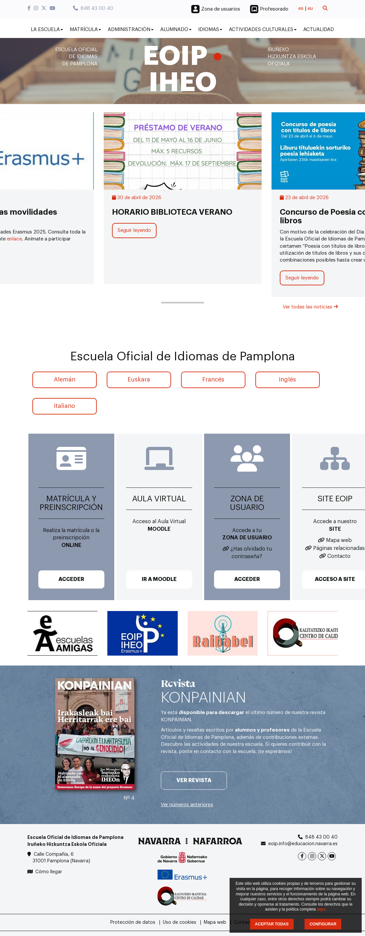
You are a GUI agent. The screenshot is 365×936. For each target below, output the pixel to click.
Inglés (287, 379)
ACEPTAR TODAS (272, 924)
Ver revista (193, 780)
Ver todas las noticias (310, 307)
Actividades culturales (263, 29)
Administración (131, 29)
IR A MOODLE (159, 579)
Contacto (338, 556)
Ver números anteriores (187, 804)
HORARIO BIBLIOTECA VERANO (172, 212)
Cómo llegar (48, 872)
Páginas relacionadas (339, 548)
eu (310, 8)
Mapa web (339, 540)
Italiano (64, 406)
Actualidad (318, 29)
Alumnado (176, 29)
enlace (14, 238)
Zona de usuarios (220, 9)
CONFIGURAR (323, 924)
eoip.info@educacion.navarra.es (303, 844)
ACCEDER (71, 579)
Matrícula (85, 29)
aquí (321, 909)
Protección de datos (132, 922)
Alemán (64, 379)
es (301, 8)
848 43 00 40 (93, 8)
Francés (213, 379)
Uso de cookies (179, 922)
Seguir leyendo (134, 230)
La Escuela (47, 29)
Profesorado (274, 9)
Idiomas (210, 29)
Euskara (139, 379)
